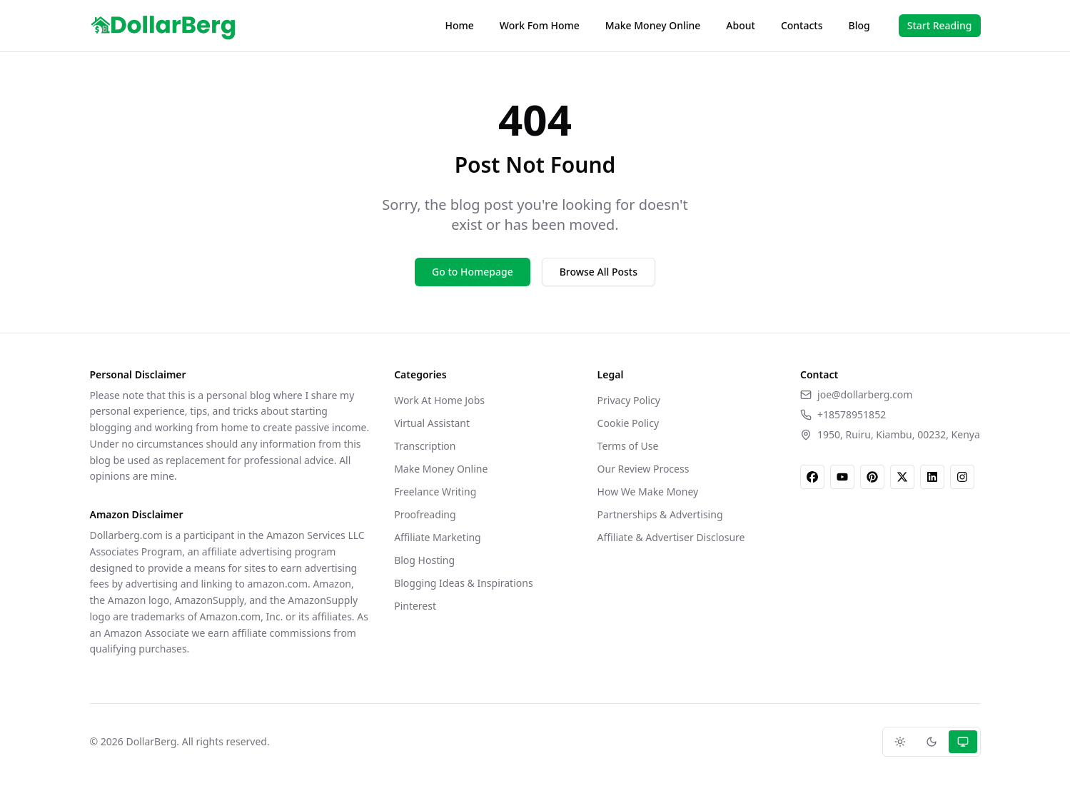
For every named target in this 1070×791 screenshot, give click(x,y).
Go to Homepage (472, 271)
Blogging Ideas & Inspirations (463, 583)
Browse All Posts (598, 271)
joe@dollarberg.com (864, 394)
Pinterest (415, 606)
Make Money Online (652, 25)
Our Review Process (643, 468)
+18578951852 (851, 414)
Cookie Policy (628, 423)
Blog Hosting (424, 560)
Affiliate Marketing (437, 537)
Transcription (424, 446)
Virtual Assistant (432, 423)
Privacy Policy (628, 400)
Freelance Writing (435, 491)
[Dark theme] (931, 741)
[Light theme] (900, 741)
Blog (859, 25)
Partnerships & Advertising (660, 514)
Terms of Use (628, 446)
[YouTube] (842, 477)
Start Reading (939, 25)
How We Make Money (648, 491)
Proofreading (424, 514)
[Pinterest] (872, 477)
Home (459, 25)
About (740, 25)
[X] (902, 477)
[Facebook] (812, 477)
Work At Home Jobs (439, 400)
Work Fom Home (540, 25)
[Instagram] (962, 477)
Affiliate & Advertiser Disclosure (671, 537)
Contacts (802, 25)
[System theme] (963, 741)
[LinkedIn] (932, 477)
